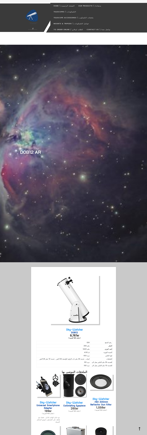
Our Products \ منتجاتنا (89, 6)
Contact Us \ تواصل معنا (98, 29)
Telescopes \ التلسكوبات (65, 12)
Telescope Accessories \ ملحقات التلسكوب (74, 18)
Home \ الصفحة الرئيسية (64, 6)
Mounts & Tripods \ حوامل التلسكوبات (71, 24)
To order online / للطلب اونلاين (68, 29)
